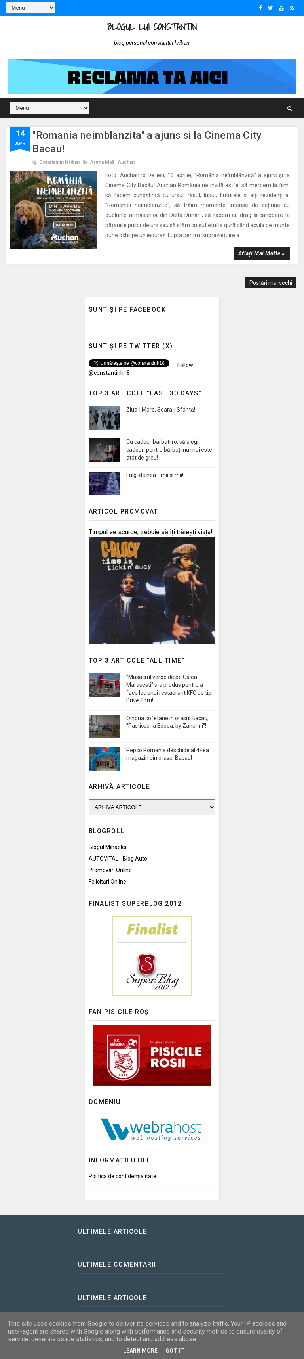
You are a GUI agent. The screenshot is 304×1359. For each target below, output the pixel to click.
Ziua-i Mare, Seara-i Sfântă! (160, 409)
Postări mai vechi (270, 283)
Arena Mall (102, 162)
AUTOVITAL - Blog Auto (118, 858)
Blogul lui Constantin (152, 26)
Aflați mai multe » (261, 253)
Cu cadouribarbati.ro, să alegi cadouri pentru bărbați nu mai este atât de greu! (169, 449)
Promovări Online (110, 870)
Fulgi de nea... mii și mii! (154, 475)
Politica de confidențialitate (122, 1176)
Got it (174, 1350)
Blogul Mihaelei (107, 847)
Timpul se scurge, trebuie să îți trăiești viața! (151, 532)
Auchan (126, 162)
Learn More (140, 1350)
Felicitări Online (107, 881)
